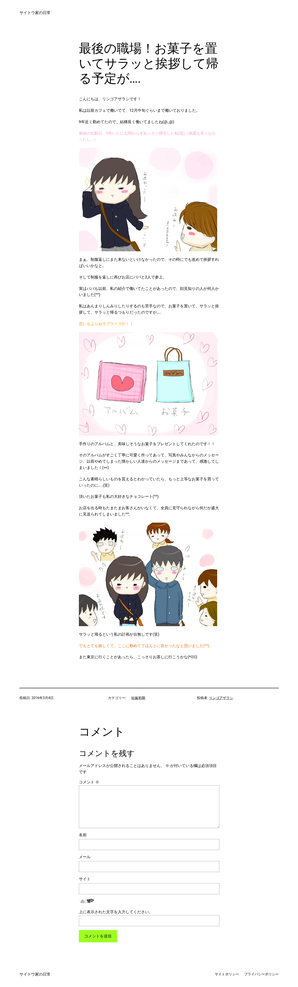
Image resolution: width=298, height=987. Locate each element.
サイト (85, 879)
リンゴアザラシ (221, 698)
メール (85, 857)
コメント (89, 782)
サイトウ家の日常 (35, 12)
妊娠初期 (138, 698)
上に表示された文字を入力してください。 (116, 912)
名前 (83, 835)
